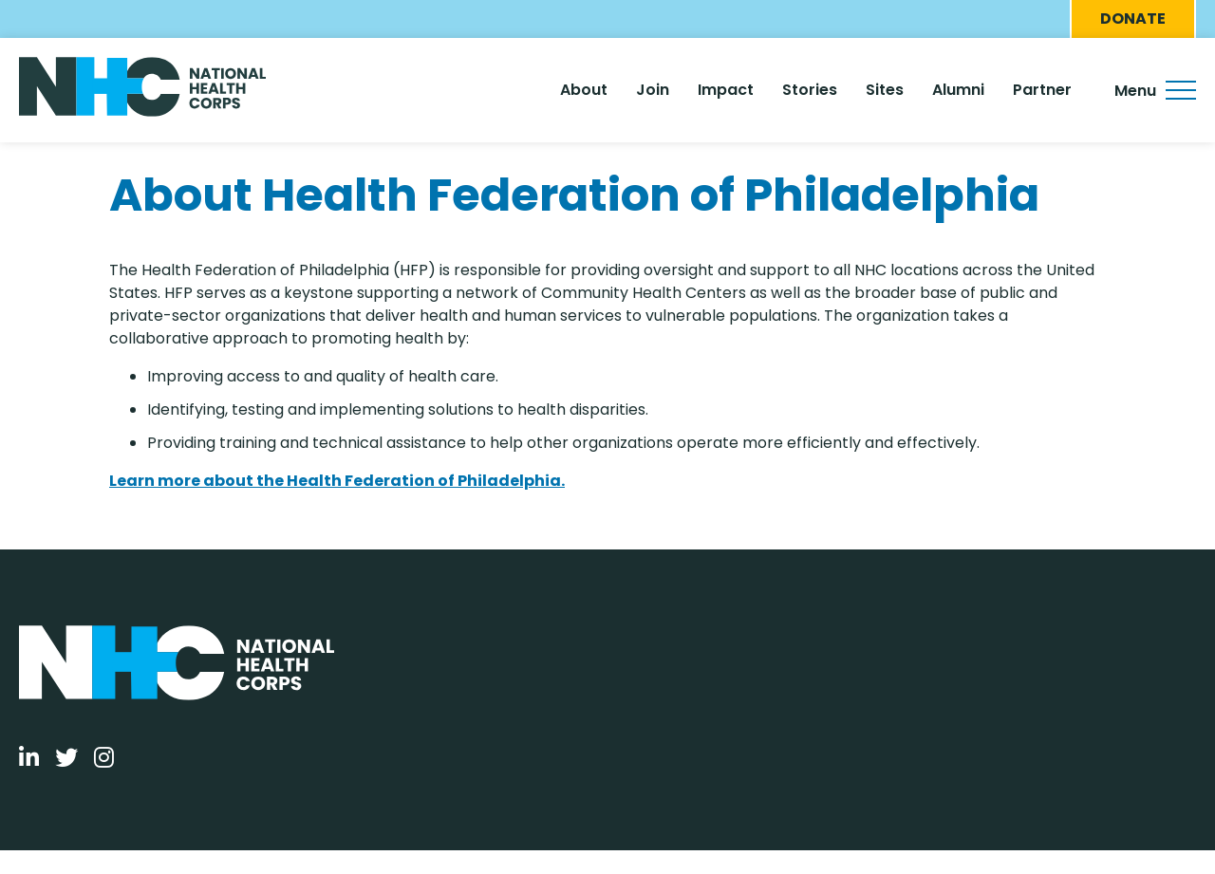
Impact (726, 90)
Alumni (958, 90)
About (584, 90)
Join (652, 90)
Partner (1042, 90)
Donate (1133, 18)
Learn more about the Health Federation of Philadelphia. (337, 481)
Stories (809, 90)
